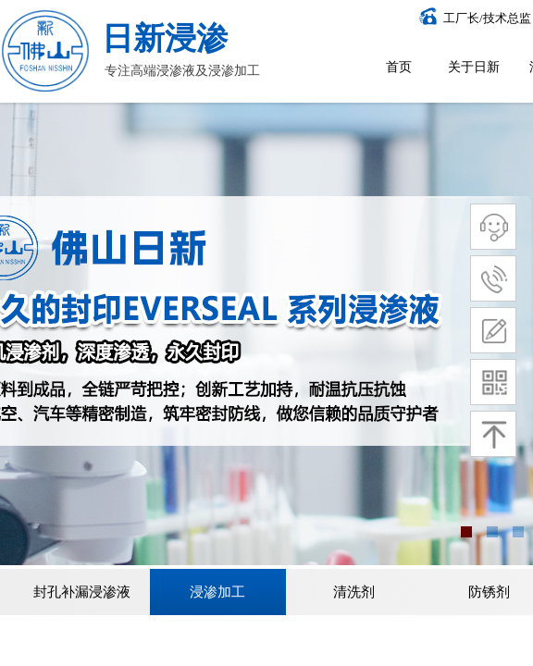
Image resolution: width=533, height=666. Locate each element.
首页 (399, 67)
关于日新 (474, 67)
